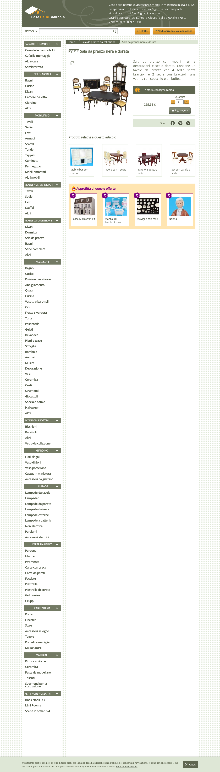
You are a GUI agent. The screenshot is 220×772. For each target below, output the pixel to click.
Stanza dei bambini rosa (113, 220)
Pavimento (32, 562)
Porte (28, 614)
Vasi (27, 374)
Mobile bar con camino (79, 171)
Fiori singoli (32, 457)
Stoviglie (30, 346)
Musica (29, 363)
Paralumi (31, 532)
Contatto (142, 31)
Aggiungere (180, 110)
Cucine (29, 86)
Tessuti (30, 678)
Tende (29, 149)
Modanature (33, 648)
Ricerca (31, 31)
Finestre (30, 620)
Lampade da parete (38, 504)
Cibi (27, 307)
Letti (28, 133)
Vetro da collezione (38, 443)
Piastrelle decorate (37, 590)
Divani (29, 91)
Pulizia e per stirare (38, 279)
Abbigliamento (35, 285)
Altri (28, 108)
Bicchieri (30, 427)
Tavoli (29, 122)
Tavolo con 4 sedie (115, 169)
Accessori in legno (37, 631)
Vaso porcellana (35, 468)
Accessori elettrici (37, 537)
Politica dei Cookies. (127, 766)
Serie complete (35, 249)
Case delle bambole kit (40, 50)
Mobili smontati (35, 172)
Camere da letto (36, 97)
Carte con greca (35, 567)
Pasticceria (32, 324)
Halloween (32, 408)
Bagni (28, 80)
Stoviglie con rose (147, 218)
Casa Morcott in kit (84, 218)
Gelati (29, 329)
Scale (28, 625)
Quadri (29, 290)
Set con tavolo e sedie (181, 171)
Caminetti (31, 161)
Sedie (28, 127)
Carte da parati (35, 573)
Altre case (31, 61)
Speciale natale (35, 402)
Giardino (30, 103)
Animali (30, 357)
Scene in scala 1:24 (37, 711)
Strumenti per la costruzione (36, 685)
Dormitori (31, 232)
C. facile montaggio (37, 56)
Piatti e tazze (33, 341)
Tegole (29, 637)
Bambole (31, 352)
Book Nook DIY (35, 700)
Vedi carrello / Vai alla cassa (173, 31)
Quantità (180, 97)
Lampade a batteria (38, 520)
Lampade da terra (37, 509)
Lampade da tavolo (37, 493)
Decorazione (33, 368)
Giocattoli (31, 396)
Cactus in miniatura (38, 474)
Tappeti (30, 155)
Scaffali (29, 144)
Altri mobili (32, 177)
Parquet (30, 551)
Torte (28, 318)
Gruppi (29, 601)
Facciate (30, 579)
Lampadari (32, 498)
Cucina (29, 296)
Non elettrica (33, 526)
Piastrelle (31, 584)
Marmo (30, 556)
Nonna (173, 218)
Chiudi (190, 764)
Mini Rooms (33, 705)
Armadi (30, 138)
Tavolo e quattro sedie (147, 171)
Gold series (32, 595)
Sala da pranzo (34, 238)
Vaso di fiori (33, 462)
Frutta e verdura (36, 313)
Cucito (29, 274)
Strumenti (31, 391)
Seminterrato (34, 67)
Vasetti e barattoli (36, 301)
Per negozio (33, 166)
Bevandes (31, 335)
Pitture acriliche (35, 661)
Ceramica (31, 380)
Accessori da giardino (39, 479)
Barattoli (30, 432)
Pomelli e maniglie (37, 642)
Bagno (29, 268)
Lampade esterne (37, 515)
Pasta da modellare (38, 672)
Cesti (28, 385)
